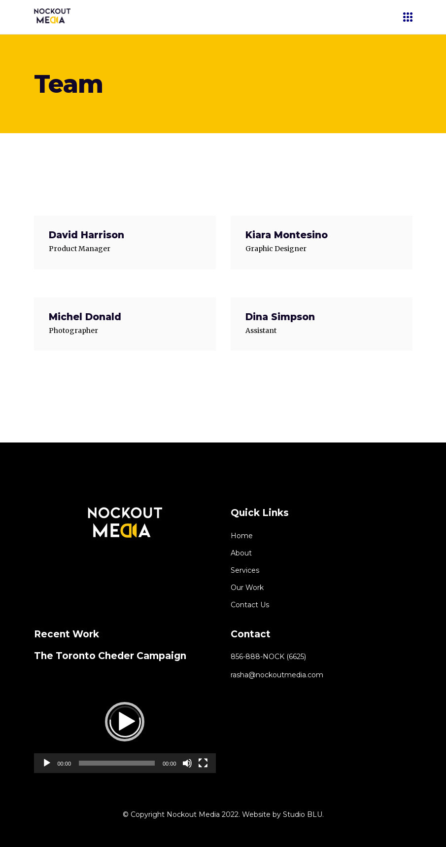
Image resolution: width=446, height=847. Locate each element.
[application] (125, 721)
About (241, 553)
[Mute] (187, 763)
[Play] (47, 763)
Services (245, 570)
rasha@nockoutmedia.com (277, 674)
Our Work (247, 587)
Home (242, 535)
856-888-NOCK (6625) (268, 656)
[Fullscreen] (203, 763)
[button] (124, 721)
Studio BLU (302, 814)
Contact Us (250, 604)
